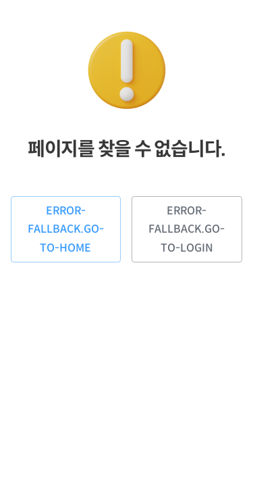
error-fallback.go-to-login (187, 229)
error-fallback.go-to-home (65, 229)
